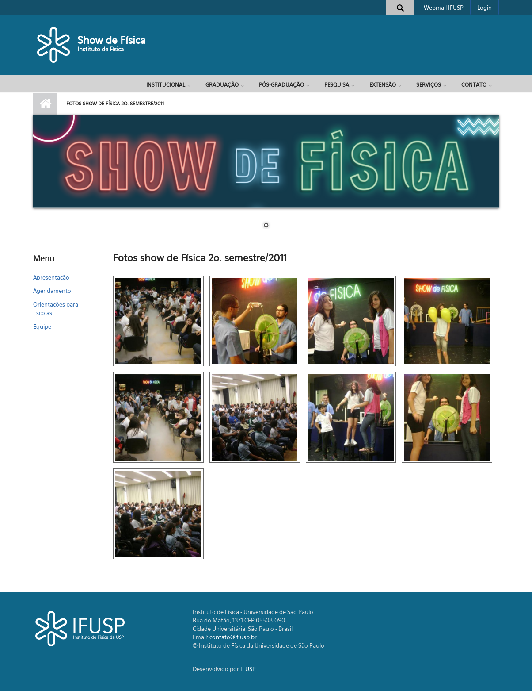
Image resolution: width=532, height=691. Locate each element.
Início (45, 104)
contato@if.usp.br (233, 637)
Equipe (42, 326)
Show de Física (111, 40)
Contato (473, 84)
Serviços (428, 84)
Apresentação (51, 277)
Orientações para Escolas (55, 309)
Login (484, 7)
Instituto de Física (100, 49)
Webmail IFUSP (444, 7)
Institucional (165, 84)
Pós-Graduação (281, 84)
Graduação (222, 84)
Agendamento (52, 290)
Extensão (382, 84)
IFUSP (248, 668)
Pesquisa (336, 84)
